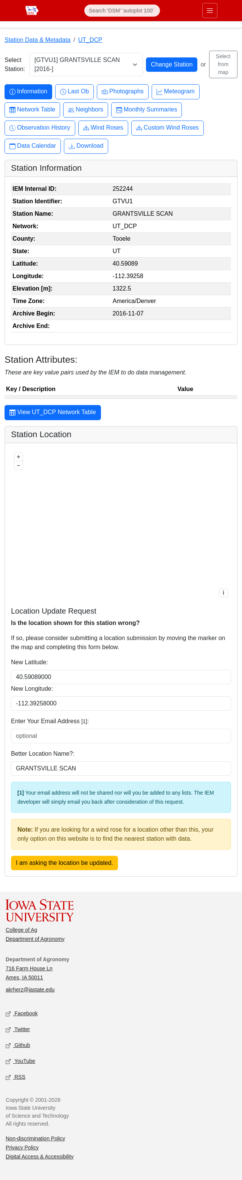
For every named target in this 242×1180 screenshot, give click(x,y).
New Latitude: (29, 662)
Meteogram (176, 92)
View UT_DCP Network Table (52, 413)
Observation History (39, 128)
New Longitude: (32, 688)
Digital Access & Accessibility (40, 1157)
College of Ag (21, 930)
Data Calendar (32, 146)
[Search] (122, 11)
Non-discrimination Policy (35, 1138)
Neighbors (85, 110)
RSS (15, 1077)
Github (18, 1045)
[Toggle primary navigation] (209, 10)
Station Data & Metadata (37, 40)
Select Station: (15, 64)
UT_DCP (90, 40)
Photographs (123, 92)
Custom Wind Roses (167, 128)
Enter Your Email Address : (50, 721)
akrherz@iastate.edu (30, 990)
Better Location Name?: (42, 753)
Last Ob (74, 92)
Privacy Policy (22, 1147)
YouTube (20, 1061)
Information (28, 92)
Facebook (22, 1013)
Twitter (18, 1029)
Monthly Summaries (146, 110)
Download (86, 146)
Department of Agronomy (35, 939)
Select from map (223, 64)
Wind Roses (103, 128)
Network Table (32, 110)
